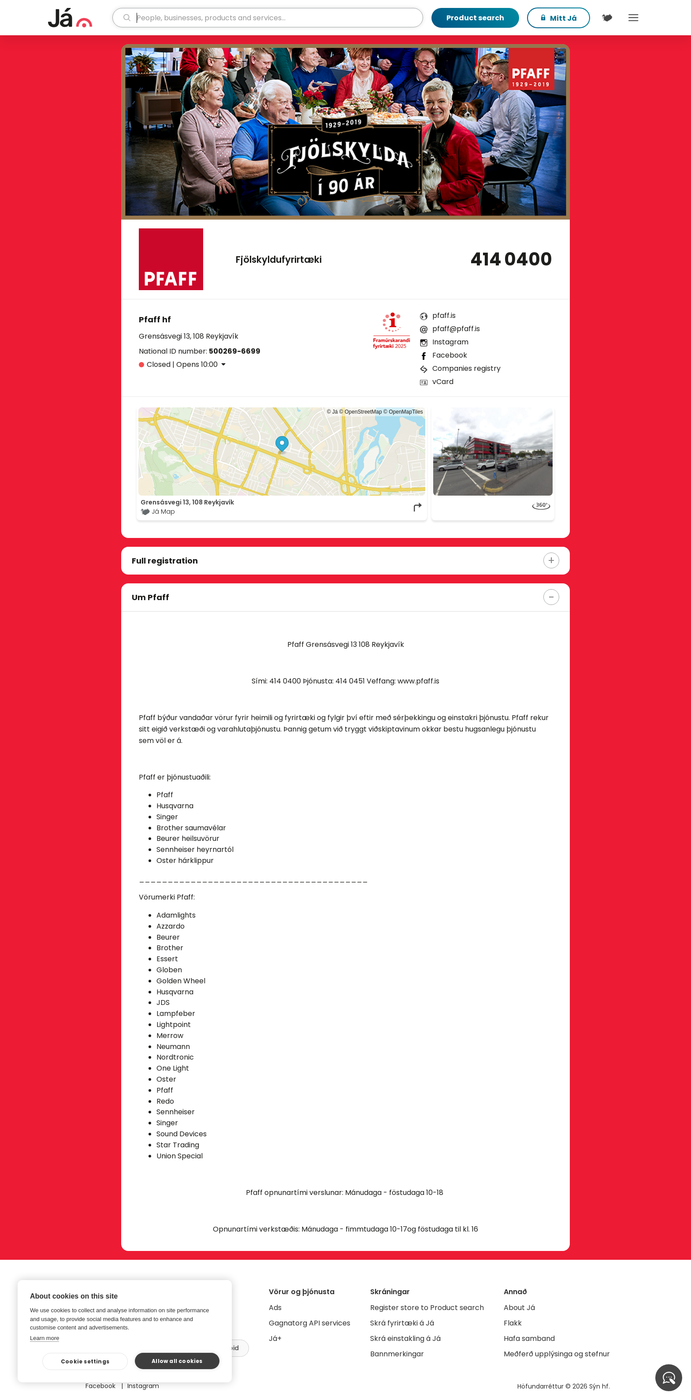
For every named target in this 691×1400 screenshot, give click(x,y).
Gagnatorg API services (309, 1323)
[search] (268, 17)
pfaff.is (444, 315)
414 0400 (511, 259)
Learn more (44, 1338)
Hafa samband (529, 1338)
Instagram (450, 342)
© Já (332, 412)
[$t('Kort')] (607, 17)
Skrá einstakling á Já (405, 1338)
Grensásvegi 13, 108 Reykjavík (188, 336)
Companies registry (466, 368)
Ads (275, 1308)
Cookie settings (85, 1361)
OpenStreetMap (363, 412)
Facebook (449, 355)
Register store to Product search (427, 1308)
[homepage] (79, 17)
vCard (442, 382)
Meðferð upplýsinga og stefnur (557, 1354)
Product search (475, 18)
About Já (519, 1308)
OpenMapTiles (406, 412)
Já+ (275, 1338)
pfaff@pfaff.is (456, 329)
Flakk (513, 1323)
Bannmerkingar (397, 1354)
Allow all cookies (177, 1361)
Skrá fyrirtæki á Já (402, 1323)
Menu (633, 17)
